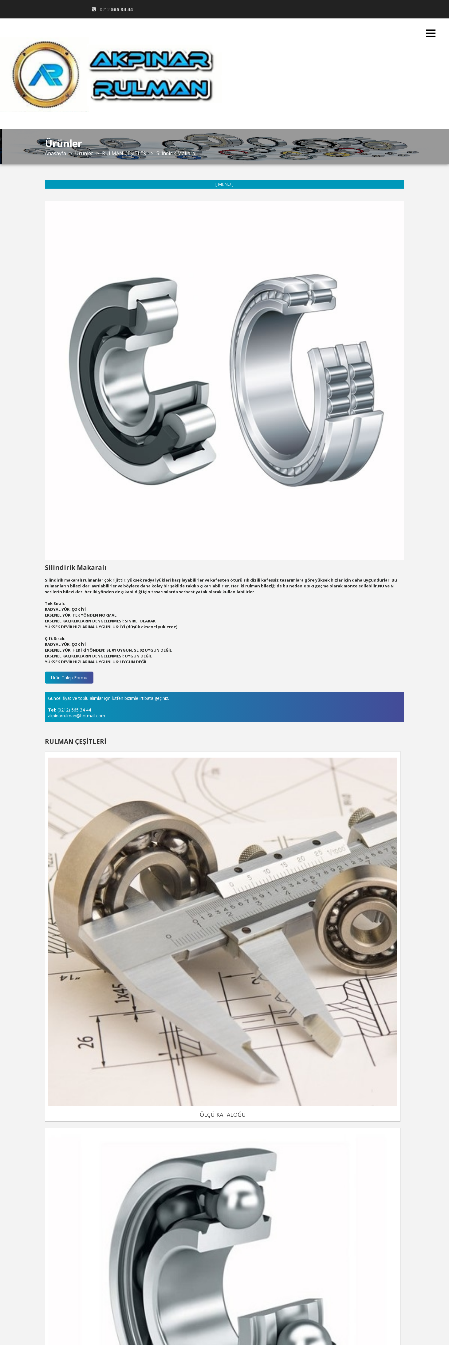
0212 (113, 9)
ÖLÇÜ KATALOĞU (198, 1065)
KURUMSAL (233, 165)
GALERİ (234, 220)
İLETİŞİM (234, 248)
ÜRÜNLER (233, 192)
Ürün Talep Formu (69, 677)
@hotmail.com (113, 28)
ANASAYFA (234, 137)
